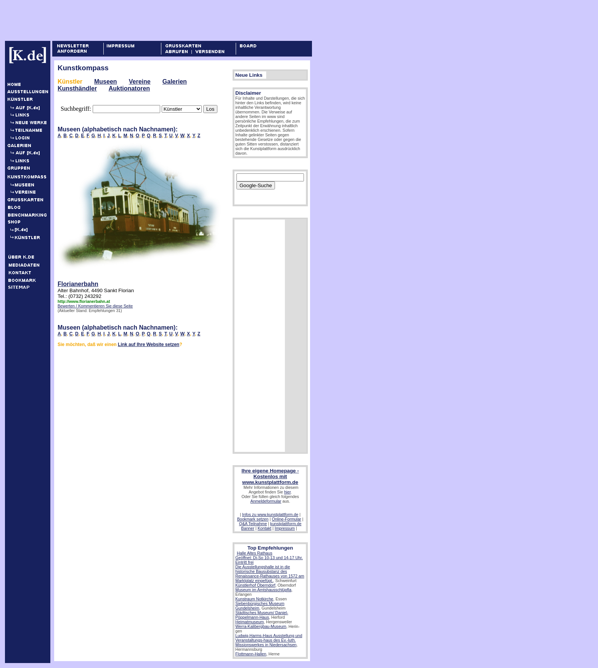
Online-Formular (286, 519)
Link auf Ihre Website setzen (148, 344)
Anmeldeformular (265, 501)
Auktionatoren (129, 88)
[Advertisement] (145, 20)
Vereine (140, 81)
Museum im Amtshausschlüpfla (263, 589)
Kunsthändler (77, 88)
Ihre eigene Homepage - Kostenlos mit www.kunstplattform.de (270, 476)
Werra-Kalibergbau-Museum (260, 626)
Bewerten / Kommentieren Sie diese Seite (95, 306)
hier (287, 492)
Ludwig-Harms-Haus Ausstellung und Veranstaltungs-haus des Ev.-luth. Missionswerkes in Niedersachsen (268, 640)
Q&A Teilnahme (253, 523)
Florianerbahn (78, 284)
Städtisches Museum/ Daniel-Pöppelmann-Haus (261, 614)
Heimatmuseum (249, 621)
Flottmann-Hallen (250, 654)
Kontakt (264, 528)
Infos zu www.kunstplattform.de (270, 514)
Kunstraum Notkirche (254, 599)
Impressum (285, 528)
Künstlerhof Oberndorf (255, 585)
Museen (105, 81)
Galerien (174, 81)
